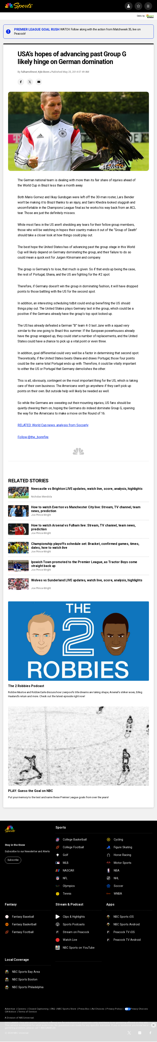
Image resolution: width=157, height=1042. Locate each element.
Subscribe (13, 860)
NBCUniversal (26, 1017)
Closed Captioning (38, 1009)
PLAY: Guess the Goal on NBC (30, 791)
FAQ (53, 1009)
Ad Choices (98, 1009)
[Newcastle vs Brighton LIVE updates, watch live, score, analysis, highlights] (18, 492)
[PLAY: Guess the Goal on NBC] (78, 746)
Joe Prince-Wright (41, 515)
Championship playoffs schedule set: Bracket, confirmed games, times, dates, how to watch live (85, 546)
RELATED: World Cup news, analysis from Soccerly (53, 425)
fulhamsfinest (29, 71)
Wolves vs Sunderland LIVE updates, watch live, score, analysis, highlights (86, 580)
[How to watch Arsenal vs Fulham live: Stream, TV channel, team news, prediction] (18, 529)
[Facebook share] (21, 82)
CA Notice (41, 1011)
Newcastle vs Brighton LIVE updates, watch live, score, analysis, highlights (86, 489)
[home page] (19, 6)
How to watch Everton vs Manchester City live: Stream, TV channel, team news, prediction (85, 509)
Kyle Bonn (43, 71)
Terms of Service (58, 1011)
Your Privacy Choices (23, 1011)
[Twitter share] (30, 82)
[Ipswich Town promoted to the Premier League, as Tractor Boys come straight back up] (18, 566)
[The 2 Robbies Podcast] (78, 641)
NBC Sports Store (66, 1009)
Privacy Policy (114, 1009)
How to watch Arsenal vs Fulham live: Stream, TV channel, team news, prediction (83, 527)
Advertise (10, 1009)
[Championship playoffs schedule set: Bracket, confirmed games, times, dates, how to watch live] (18, 547)
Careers (21, 1009)
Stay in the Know (15, 844)
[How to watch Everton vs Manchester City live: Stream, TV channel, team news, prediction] (18, 511)
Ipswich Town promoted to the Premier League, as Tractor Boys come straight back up (84, 564)
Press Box (84, 1009)
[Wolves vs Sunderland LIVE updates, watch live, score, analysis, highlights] (18, 584)
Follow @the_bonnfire (33, 437)
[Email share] (39, 82)
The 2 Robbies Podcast (26, 686)
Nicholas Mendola (41, 496)
